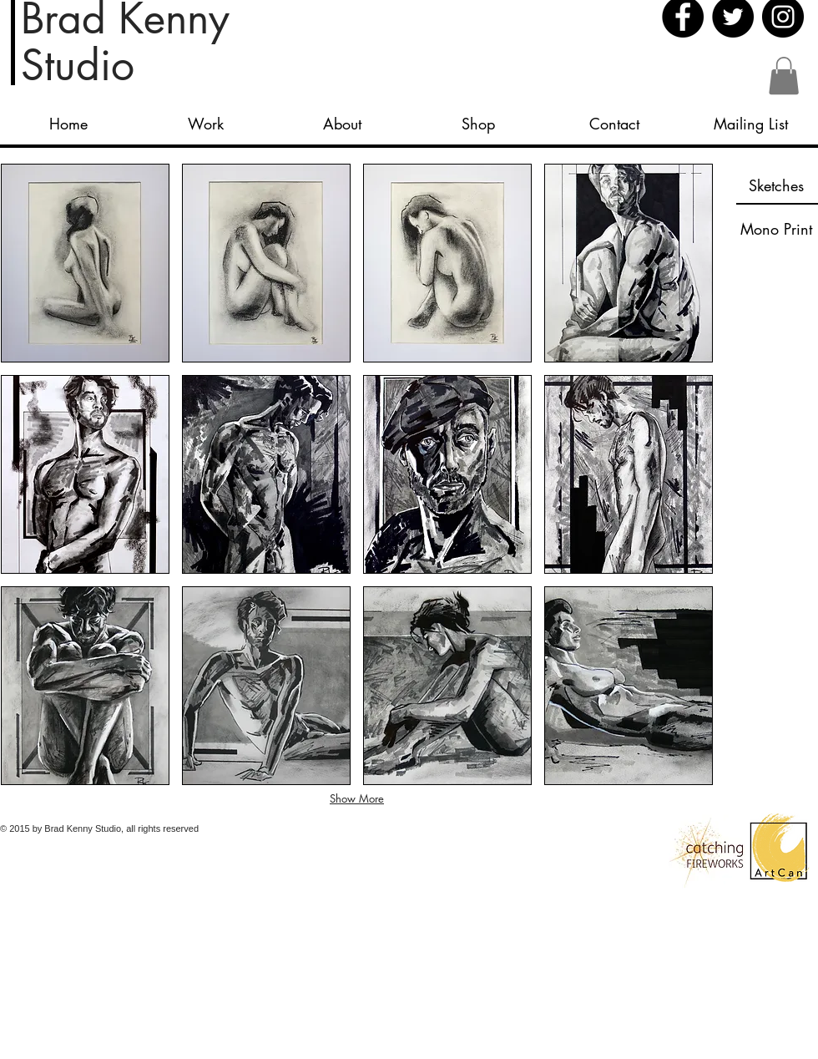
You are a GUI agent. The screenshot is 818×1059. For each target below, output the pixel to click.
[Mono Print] (776, 229)
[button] (784, 75)
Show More (357, 798)
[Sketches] (776, 185)
